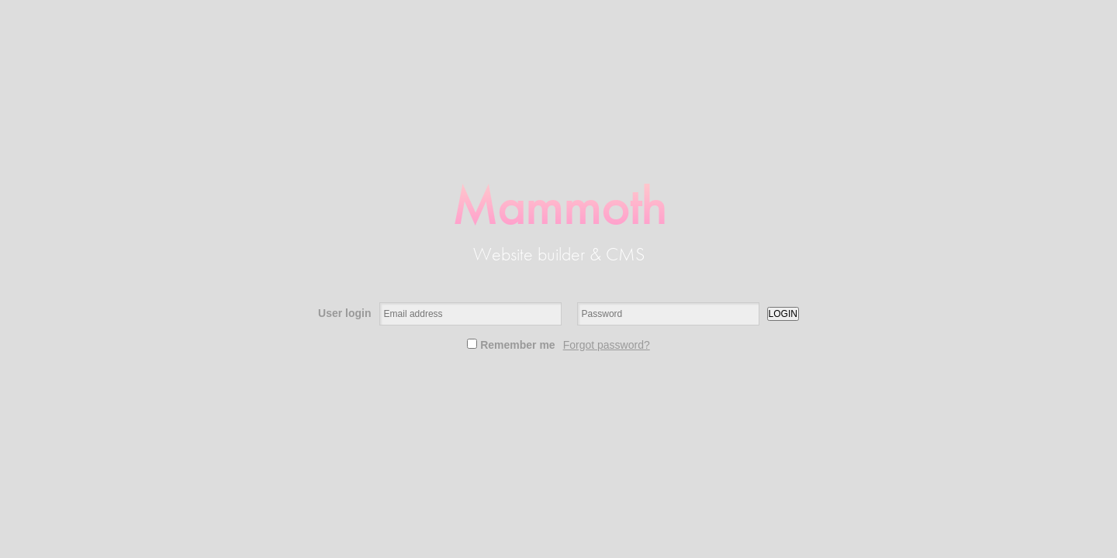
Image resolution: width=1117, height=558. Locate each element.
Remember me (511, 345)
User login (344, 313)
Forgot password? (606, 345)
